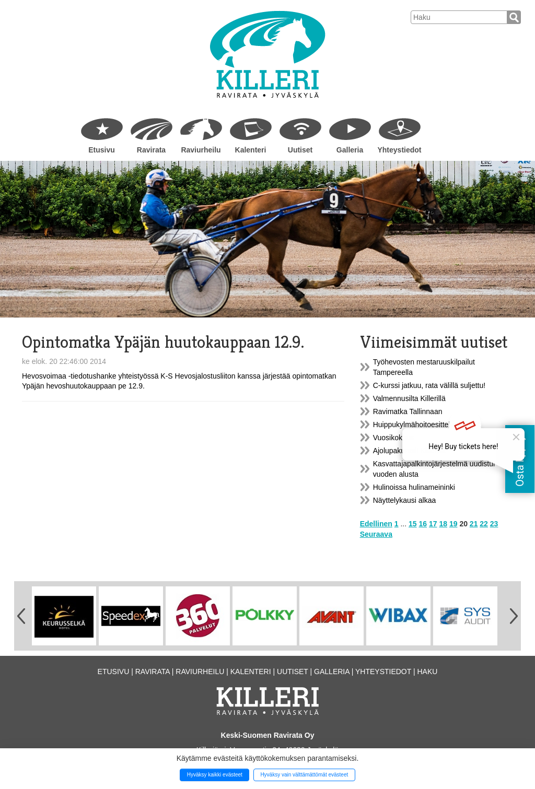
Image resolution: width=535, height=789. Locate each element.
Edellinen (376, 524)
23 (494, 524)
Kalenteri (250, 150)
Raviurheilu (200, 150)
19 (453, 524)
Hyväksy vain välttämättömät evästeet (304, 775)
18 (443, 524)
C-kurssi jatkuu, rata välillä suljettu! (429, 385)
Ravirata (151, 150)
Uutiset (300, 150)
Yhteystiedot (399, 150)
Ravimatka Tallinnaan (408, 411)
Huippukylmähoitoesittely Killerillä (427, 424)
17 (433, 524)
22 (484, 524)
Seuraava (376, 534)
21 (474, 524)
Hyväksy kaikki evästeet (214, 775)
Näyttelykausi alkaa (404, 500)
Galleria (349, 150)
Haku (427, 671)
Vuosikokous (393, 437)
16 (423, 524)
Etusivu (101, 150)
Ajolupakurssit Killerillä (409, 450)
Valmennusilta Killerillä (409, 398)
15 (413, 524)
